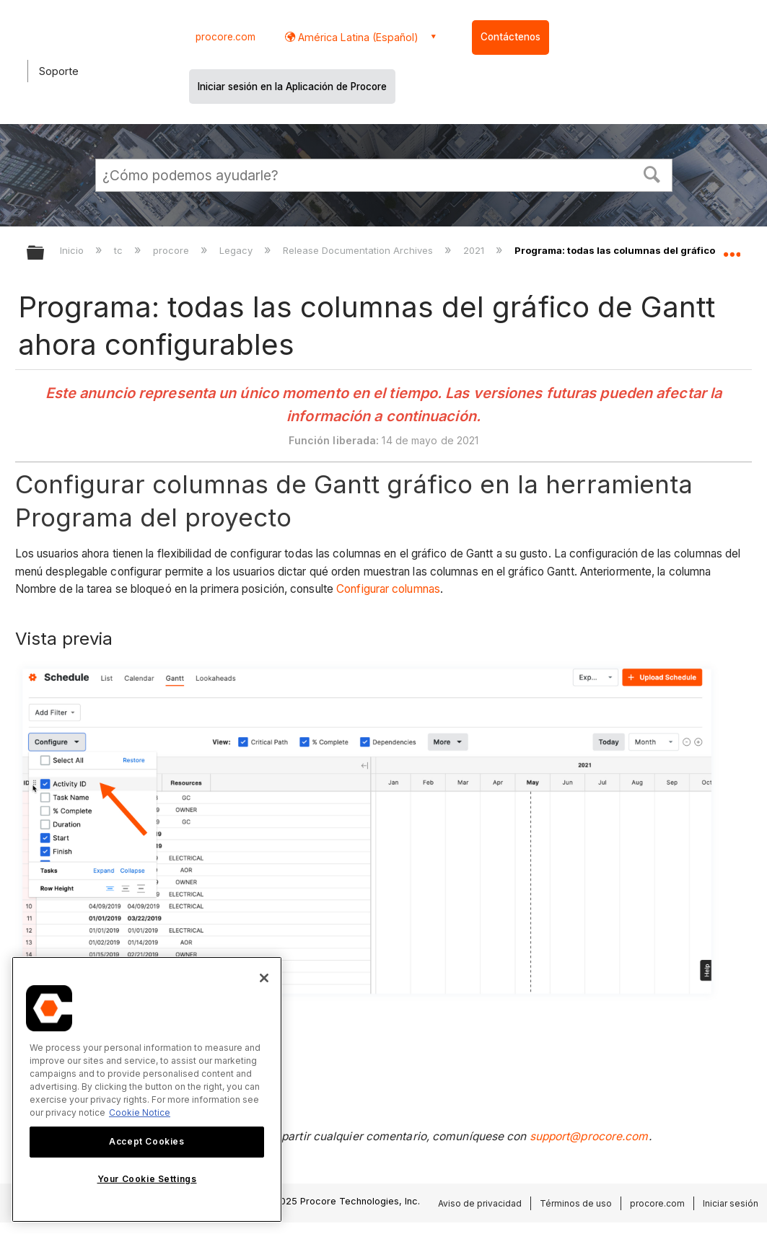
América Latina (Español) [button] (356, 37)
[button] (651, 173)
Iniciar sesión (730, 1203)
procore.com (225, 37)
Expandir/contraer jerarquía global (44, 253)
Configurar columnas (386, 589)
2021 (475, 250)
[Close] (264, 978)
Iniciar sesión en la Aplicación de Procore (292, 86)
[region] (147, 1089)
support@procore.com (589, 1136)
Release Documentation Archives (359, 250)
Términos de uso (576, 1203)
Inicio (73, 250)
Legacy (237, 250)
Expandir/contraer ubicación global (731, 248)
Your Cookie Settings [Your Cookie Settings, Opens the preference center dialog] (147, 1178)
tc (120, 250)
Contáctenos (510, 37)
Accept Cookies (146, 1141)
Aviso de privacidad (480, 1203)
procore (172, 250)
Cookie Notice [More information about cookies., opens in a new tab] (139, 1112)
